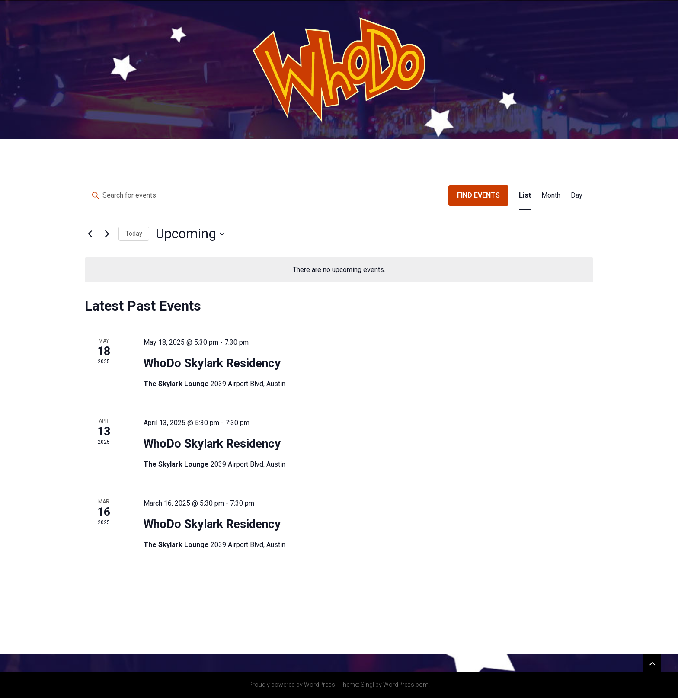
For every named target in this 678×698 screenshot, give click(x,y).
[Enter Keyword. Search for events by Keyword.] (266, 195)
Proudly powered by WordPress (292, 684)
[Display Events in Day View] (576, 195)
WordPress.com (406, 684)
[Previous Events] (90, 234)
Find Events (478, 195)
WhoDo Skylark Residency (212, 363)
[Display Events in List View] (525, 195)
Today (133, 233)
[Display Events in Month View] (550, 195)
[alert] (339, 269)
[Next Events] (107, 234)
